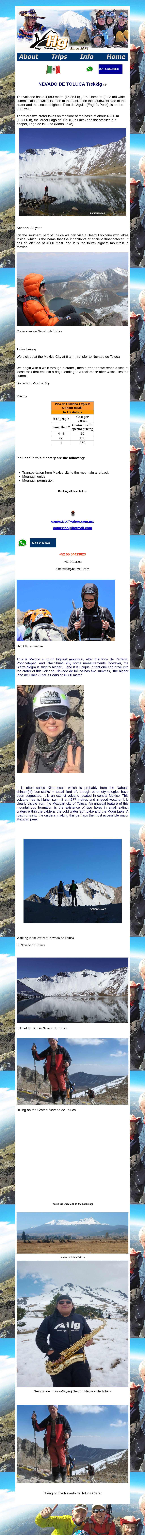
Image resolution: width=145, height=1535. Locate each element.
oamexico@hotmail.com (72, 528)
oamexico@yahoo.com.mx (72, 521)
